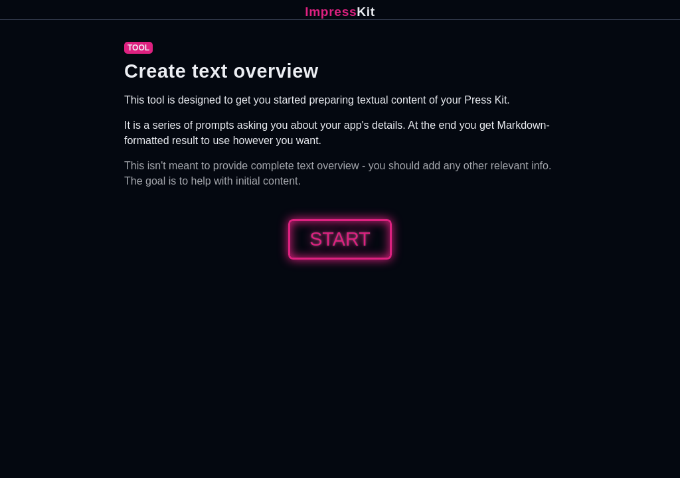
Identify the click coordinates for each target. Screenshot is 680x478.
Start (340, 239)
